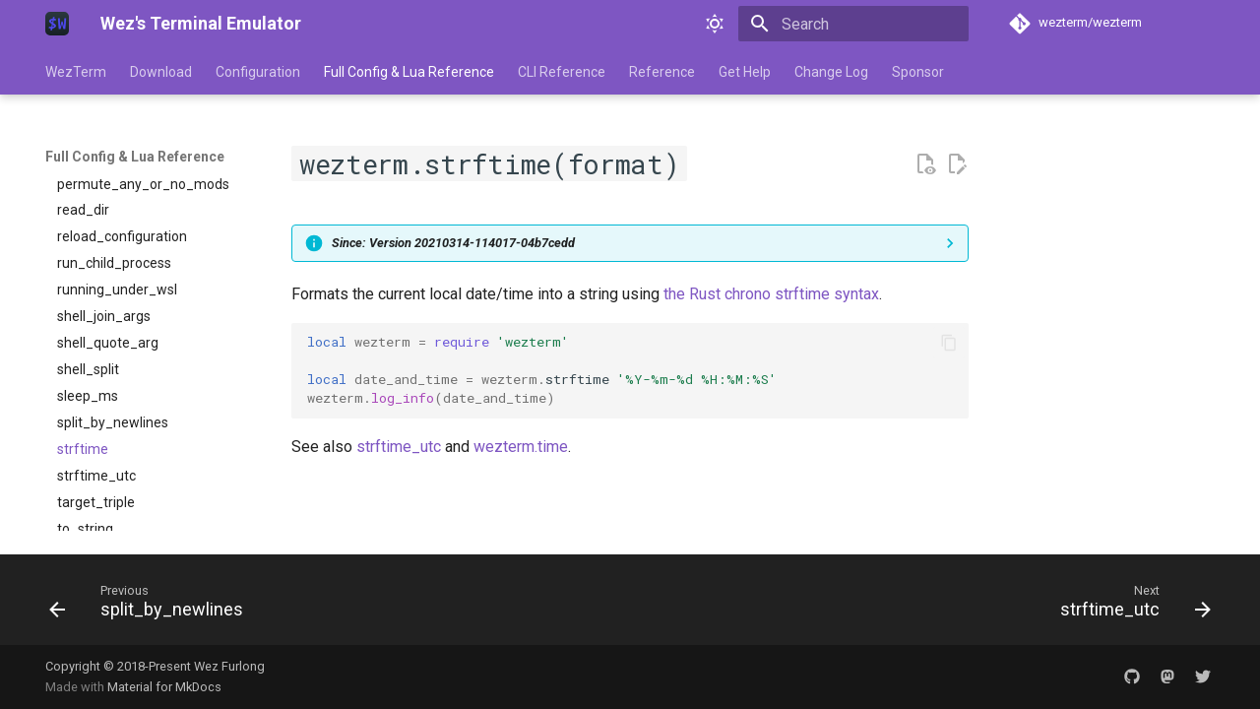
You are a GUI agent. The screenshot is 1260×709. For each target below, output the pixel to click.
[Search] (853, 23)
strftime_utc (398, 446)
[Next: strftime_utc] (1130, 605)
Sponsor (918, 72)
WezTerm (75, 72)
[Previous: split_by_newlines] (152, 605)
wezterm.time (520, 446)
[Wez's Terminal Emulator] (57, 23)
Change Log (831, 72)
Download (161, 72)
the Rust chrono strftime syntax (771, 294)
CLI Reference (561, 72)
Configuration (258, 72)
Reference (662, 72)
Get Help (745, 72)
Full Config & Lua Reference (409, 72)
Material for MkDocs (164, 686)
